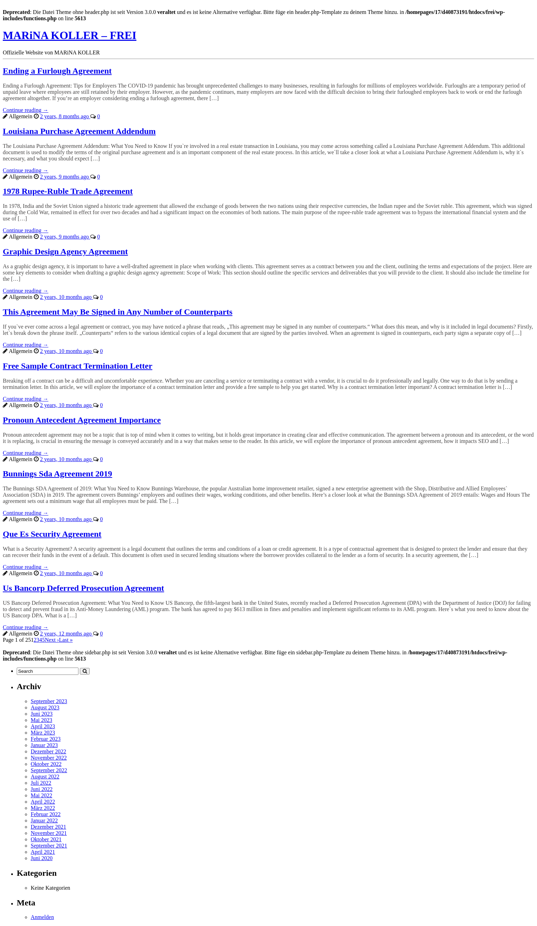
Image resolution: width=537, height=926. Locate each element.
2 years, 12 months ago (66, 634)
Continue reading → (25, 110)
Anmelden (42, 917)
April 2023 (43, 726)
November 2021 (49, 833)
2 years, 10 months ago (66, 297)
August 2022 (45, 777)
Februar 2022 (46, 814)
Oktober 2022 (46, 764)
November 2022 (49, 758)
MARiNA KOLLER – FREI (69, 35)
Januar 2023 (44, 745)
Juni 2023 (42, 714)
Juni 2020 (42, 858)
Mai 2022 (41, 795)
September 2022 (49, 770)
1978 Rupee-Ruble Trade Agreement (68, 191)
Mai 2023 (41, 720)
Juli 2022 (41, 783)
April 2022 (43, 802)
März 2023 (43, 733)
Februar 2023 (46, 739)
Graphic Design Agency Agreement (65, 251)
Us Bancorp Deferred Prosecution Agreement (83, 588)
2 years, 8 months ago (65, 116)
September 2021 (49, 846)
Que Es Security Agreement (52, 534)
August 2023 (45, 707)
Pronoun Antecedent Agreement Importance (82, 419)
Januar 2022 (44, 820)
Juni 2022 (42, 789)
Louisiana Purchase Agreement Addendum (79, 131)
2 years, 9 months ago (65, 177)
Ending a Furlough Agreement (57, 70)
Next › (52, 640)
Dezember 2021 (48, 827)
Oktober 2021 (46, 839)
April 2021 (43, 852)
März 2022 (43, 808)
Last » (66, 640)
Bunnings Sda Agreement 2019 (57, 473)
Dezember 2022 (48, 751)
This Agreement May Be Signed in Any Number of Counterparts (117, 311)
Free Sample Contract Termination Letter (77, 365)
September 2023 (49, 701)
